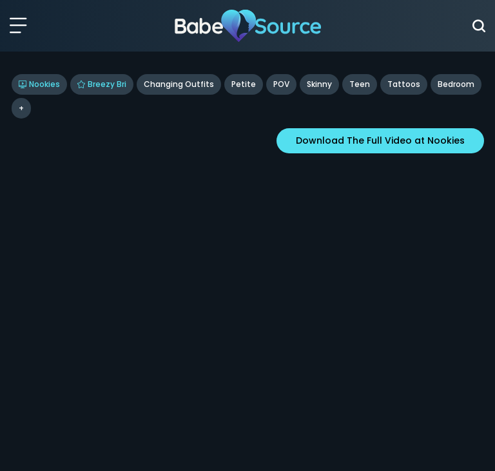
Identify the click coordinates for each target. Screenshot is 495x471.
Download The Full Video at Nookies (380, 140)
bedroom (456, 84)
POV (281, 84)
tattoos (403, 84)
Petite (243, 84)
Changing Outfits (179, 84)
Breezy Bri (101, 84)
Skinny (319, 84)
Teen (359, 84)
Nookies (39, 84)
